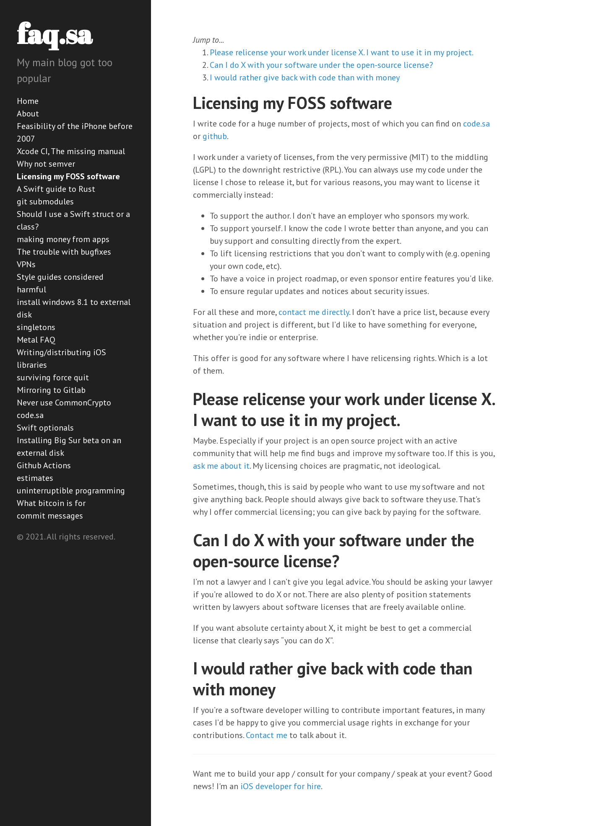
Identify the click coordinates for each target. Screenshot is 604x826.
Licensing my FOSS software (68, 176)
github (215, 136)
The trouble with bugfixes (64, 251)
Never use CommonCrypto (64, 402)
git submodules (45, 201)
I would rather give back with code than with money (305, 77)
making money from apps (63, 239)
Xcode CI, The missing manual (71, 151)
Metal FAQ (36, 339)
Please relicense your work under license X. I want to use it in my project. (342, 52)
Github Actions (44, 465)
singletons (36, 327)
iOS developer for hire (280, 786)
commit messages (50, 515)
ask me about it (221, 465)
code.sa (30, 415)
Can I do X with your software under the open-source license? (321, 64)
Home (28, 101)
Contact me (266, 735)
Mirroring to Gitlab (51, 390)
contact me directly (314, 312)
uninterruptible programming (71, 490)
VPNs (26, 264)
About (28, 113)
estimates (35, 477)
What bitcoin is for (51, 503)
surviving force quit (53, 377)
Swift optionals (45, 427)
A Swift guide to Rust (56, 188)
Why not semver (46, 163)
